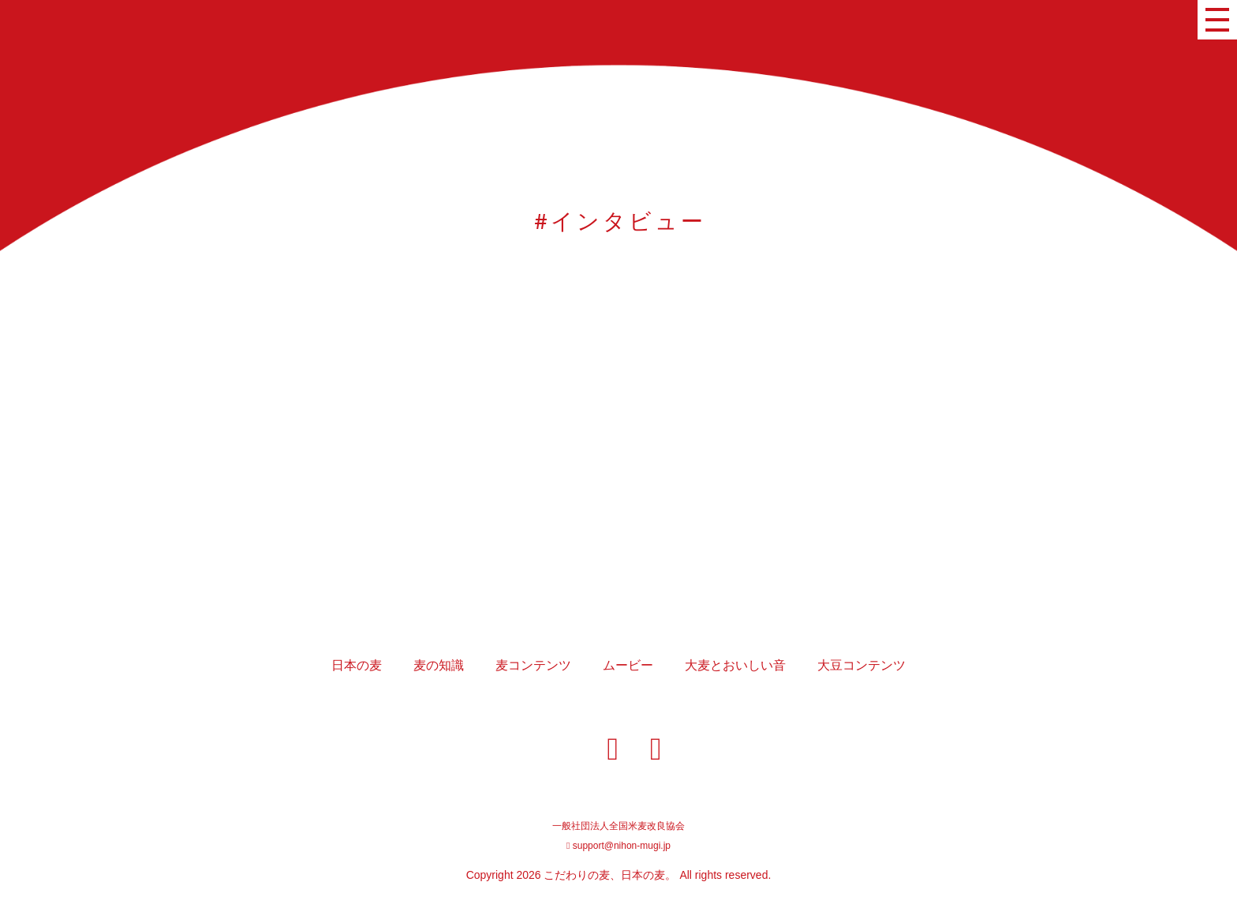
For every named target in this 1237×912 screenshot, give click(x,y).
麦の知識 (438, 665)
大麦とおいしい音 (735, 665)
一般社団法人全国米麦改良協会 (618, 825)
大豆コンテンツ (861, 665)
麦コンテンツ (533, 665)
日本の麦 (356, 665)
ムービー (628, 665)
